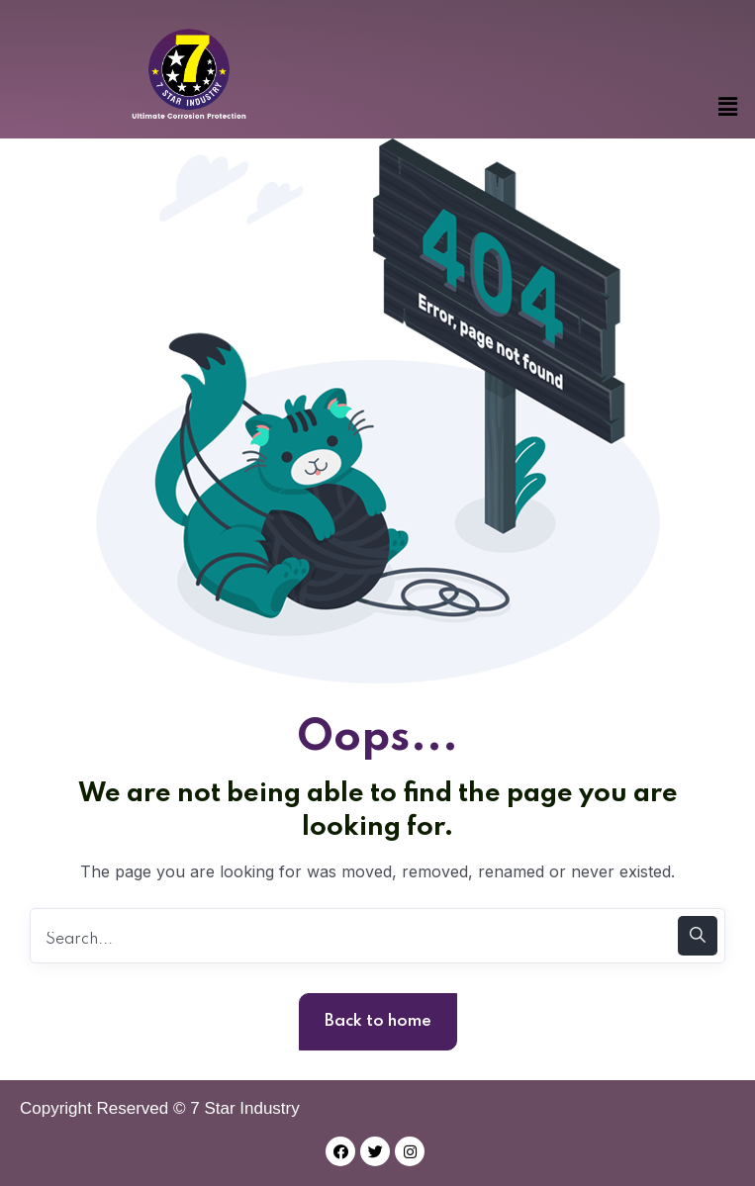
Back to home (378, 1021)
